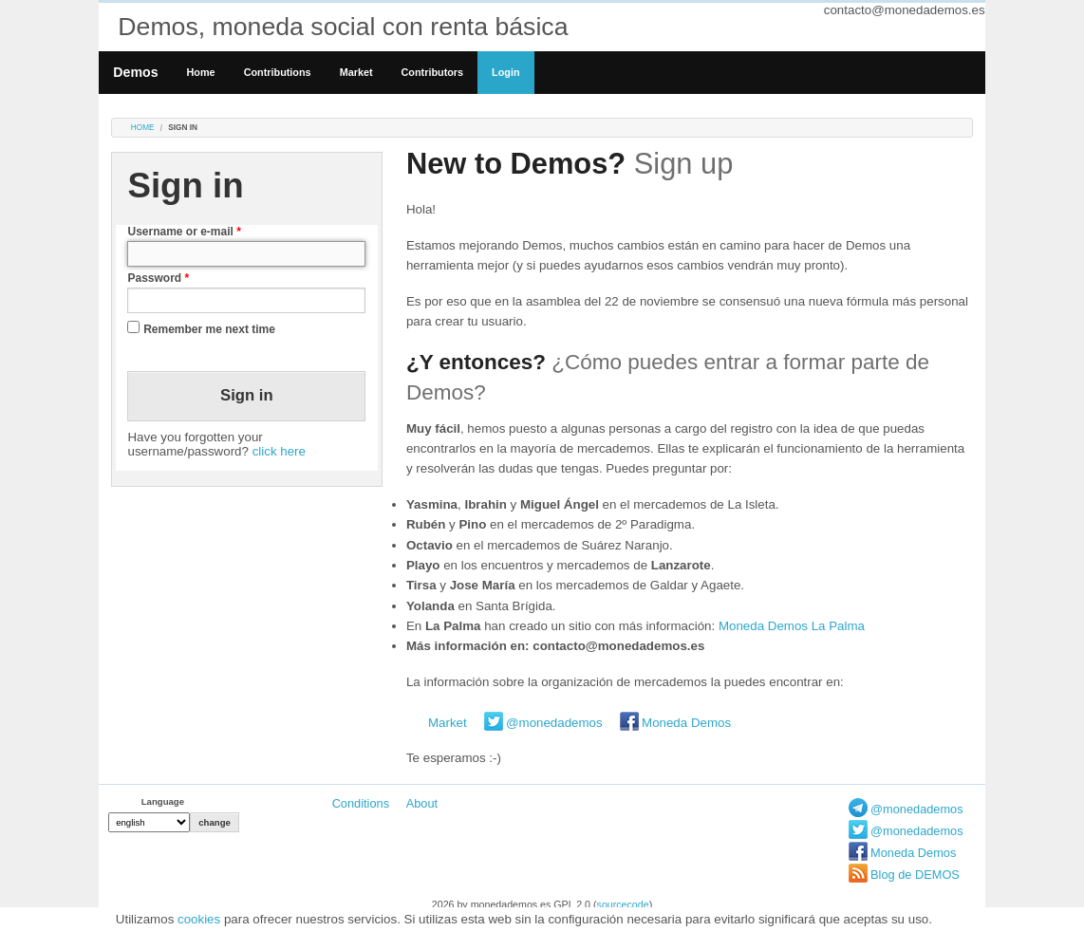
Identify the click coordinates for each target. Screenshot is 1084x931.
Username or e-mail (183, 231)
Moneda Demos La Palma (792, 626)
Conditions (360, 803)
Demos (135, 72)
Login (505, 72)
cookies (199, 919)
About (422, 803)
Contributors (433, 72)
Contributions (277, 72)
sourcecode (623, 904)
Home (201, 72)
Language (162, 801)
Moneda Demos (686, 723)
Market (356, 72)
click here (279, 451)
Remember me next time (209, 329)
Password (158, 278)
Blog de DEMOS (915, 874)
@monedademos (554, 723)
